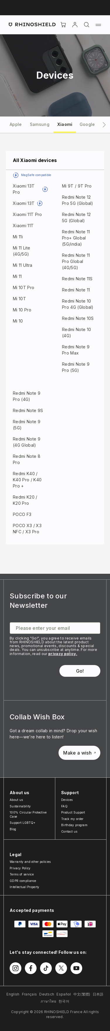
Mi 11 (17, 276)
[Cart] (63, 24)
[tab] (15, 124)
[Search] (87, 24)
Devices (67, 799)
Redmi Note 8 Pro (26, 459)
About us (16, 799)
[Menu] (98, 24)
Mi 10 (18, 320)
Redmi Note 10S (78, 318)
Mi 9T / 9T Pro (77, 185)
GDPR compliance (23, 880)
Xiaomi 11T (23, 225)
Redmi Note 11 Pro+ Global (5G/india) (76, 238)
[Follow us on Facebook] (31, 968)
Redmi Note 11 (76, 289)
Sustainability (20, 806)
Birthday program (74, 825)
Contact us (69, 831)
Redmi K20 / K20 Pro (25, 500)
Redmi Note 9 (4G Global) (26, 442)
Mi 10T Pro (23, 287)
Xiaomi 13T (24, 203)
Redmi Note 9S (28, 410)
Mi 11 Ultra (22, 265)
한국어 (64, 1001)
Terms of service (22, 874)
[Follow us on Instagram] (15, 968)
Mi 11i (18, 236)
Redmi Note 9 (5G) (26, 424)
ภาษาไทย (48, 1001)
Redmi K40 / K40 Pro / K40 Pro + (27, 479)
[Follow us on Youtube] (76, 968)
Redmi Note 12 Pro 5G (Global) (77, 200)
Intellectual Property (24, 887)
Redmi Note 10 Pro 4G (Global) (78, 304)
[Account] (75, 24)
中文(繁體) (81, 994)
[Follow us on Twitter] (61, 968)
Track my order (72, 819)
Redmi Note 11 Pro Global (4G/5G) (76, 261)
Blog (13, 829)
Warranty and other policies (30, 861)
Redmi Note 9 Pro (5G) (76, 367)
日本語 (98, 994)
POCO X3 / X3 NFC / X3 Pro (27, 528)
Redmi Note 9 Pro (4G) (26, 396)
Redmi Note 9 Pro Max (76, 349)
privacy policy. (62, 654)
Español (63, 994)
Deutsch (46, 994)
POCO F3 (22, 514)
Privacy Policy (20, 868)
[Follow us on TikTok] (46, 968)
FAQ (64, 806)
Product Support (73, 812)
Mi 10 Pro (22, 309)
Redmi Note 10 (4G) (76, 332)
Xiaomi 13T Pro (24, 189)
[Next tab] (104, 125)
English (12, 994)
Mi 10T (19, 298)
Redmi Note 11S (77, 278)
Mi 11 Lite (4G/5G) (21, 251)
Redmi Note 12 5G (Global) (76, 217)
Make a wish (79, 753)
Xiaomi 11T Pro (27, 214)
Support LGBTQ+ (22, 822)
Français (29, 994)
